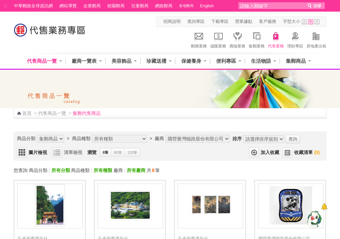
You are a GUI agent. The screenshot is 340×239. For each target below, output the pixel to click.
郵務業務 (199, 39)
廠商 (159, 138)
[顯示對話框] (324, 206)
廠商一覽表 (84, 61)
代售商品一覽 (42, 61)
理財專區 (295, 39)
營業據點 (243, 21)
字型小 (304, 21)
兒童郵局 (139, 6)
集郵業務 (257, 39)
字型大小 (291, 21)
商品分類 (26, 138)
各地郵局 (186, 6)
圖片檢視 (38, 152)
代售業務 (276, 39)
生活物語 (261, 61)
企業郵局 (92, 6)
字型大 (316, 21)
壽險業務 (237, 39)
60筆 (118, 152)
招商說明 (172, 21)
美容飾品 (121, 61)
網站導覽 (68, 6)
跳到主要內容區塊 (3, 3)
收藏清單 (307, 152)
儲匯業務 (218, 39)
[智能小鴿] (313, 219)
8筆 (105, 152)
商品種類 (81, 138)
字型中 (310, 21)
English (207, 6)
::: (5, 6)
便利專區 (226, 61)
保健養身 (191, 61)
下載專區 (219, 21)
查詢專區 (196, 21)
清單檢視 (73, 152)
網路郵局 (163, 6)
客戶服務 (267, 21)
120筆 (132, 152)
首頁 (27, 113)
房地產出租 (316, 39)
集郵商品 (296, 61)
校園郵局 (116, 6)
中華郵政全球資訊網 (33, 6)
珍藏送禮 (156, 61)
